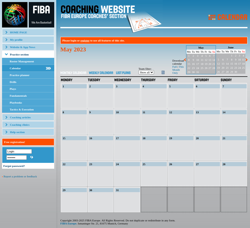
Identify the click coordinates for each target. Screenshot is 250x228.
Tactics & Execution (22, 109)
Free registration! (14, 142)
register (85, 40)
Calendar (15, 68)
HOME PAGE (18, 32)
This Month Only (178, 69)
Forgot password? (14, 165)
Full (174, 66)
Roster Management (22, 61)
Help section (17, 132)
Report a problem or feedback (20, 176)
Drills (13, 81)
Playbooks (16, 102)
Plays (13, 88)
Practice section (19, 54)
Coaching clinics (20, 124)
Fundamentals (18, 95)
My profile (16, 39)
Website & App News (22, 47)
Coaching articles (20, 117)
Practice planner (20, 75)
